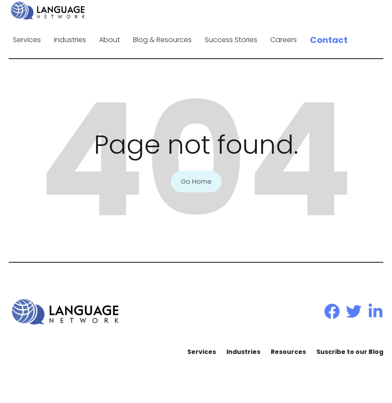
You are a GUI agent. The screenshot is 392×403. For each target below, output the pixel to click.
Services (27, 40)
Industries (70, 40)
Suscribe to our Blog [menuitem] (349, 351)
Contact (329, 40)
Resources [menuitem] (288, 351)
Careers (283, 40)
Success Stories (231, 40)
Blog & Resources (162, 40)
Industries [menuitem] (243, 351)
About (109, 40)
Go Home (196, 181)
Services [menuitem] (201, 351)
